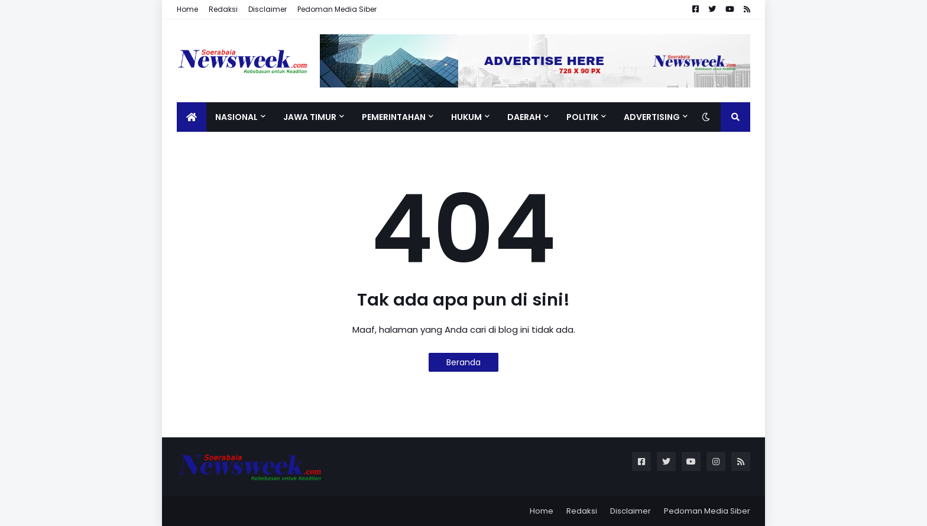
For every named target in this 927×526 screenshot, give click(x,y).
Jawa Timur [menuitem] (309, 117)
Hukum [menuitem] (466, 117)
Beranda (463, 362)
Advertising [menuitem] (652, 117)
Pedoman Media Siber (337, 9)
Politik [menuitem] (582, 117)
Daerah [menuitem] (524, 117)
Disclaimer (267, 9)
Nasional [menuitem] (236, 117)
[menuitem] (191, 117)
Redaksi (223, 9)
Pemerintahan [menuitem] (394, 117)
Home (187, 9)
